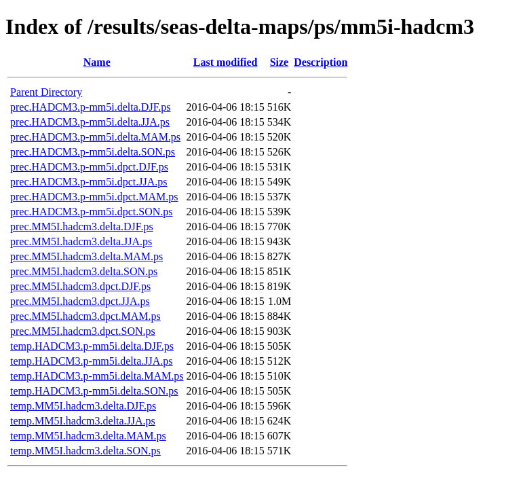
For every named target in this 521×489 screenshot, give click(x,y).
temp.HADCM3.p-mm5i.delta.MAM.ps (97, 376)
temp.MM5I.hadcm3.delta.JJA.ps (82, 421)
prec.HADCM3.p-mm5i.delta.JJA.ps (90, 122)
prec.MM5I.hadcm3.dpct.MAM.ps (85, 316)
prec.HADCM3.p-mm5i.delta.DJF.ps (90, 107)
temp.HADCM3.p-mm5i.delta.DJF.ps (92, 346)
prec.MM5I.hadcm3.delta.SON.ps (83, 271)
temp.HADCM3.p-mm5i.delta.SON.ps (94, 391)
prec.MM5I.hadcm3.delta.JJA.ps (81, 241)
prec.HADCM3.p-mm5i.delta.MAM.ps (95, 137)
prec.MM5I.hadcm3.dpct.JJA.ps (80, 301)
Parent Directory (46, 92)
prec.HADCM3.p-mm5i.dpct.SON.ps (91, 211)
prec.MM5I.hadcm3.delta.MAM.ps (86, 256)
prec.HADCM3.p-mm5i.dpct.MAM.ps (94, 196)
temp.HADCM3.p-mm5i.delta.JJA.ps (91, 361)
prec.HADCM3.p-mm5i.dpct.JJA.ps (89, 181)
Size (279, 62)
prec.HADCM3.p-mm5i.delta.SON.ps (92, 152)
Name (97, 62)
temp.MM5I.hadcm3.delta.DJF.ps (83, 406)
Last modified (225, 62)
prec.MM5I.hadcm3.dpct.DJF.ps (80, 286)
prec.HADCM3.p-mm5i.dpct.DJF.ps (89, 167)
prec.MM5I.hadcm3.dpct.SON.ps (82, 331)
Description (320, 62)
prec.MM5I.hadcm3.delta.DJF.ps (81, 226)
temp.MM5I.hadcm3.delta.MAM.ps (88, 435)
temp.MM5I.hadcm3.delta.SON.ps (85, 450)
